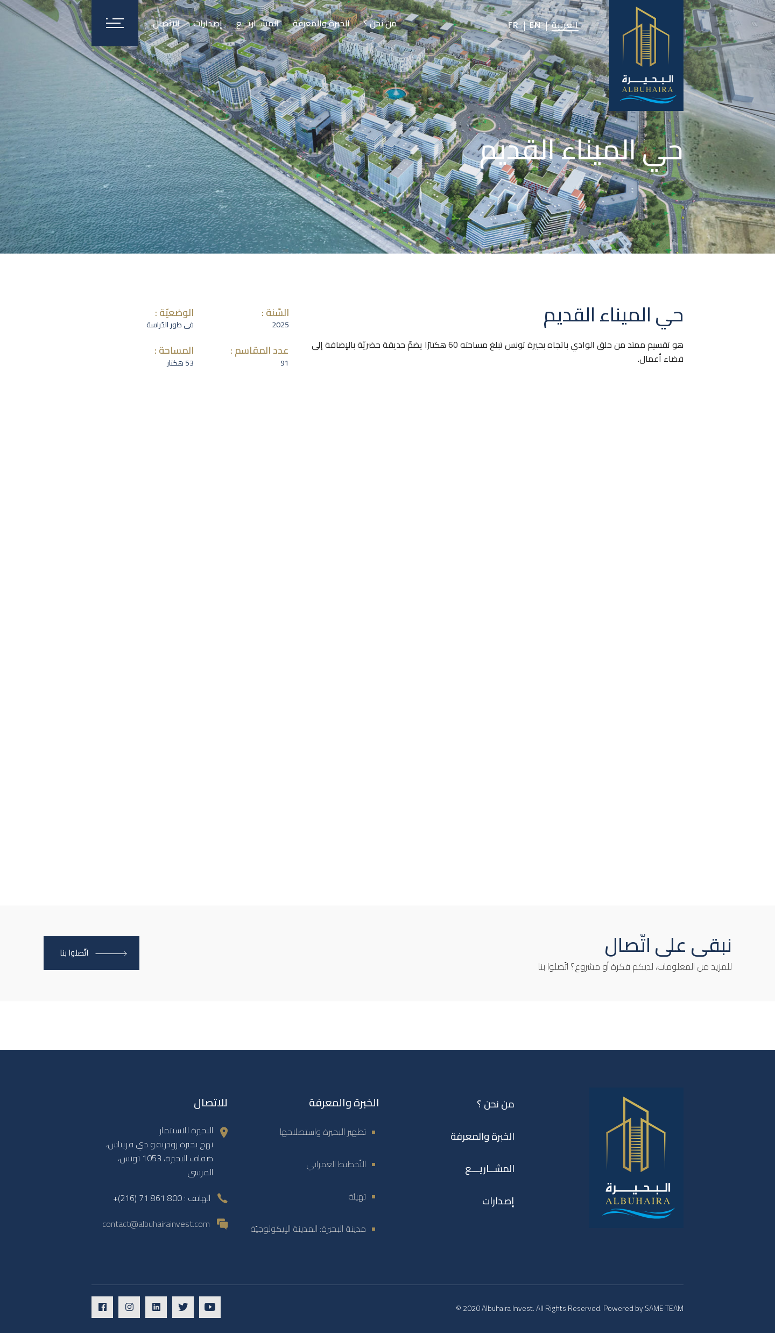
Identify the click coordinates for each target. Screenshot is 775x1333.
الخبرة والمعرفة (482, 1136)
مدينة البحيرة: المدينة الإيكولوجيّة (308, 1228)
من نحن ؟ (496, 1104)
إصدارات (498, 1201)
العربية (565, 25)
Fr (513, 25)
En (535, 25)
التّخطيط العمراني (336, 1164)
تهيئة (357, 1196)
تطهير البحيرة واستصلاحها (323, 1132)
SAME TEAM (664, 1308)
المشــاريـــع (490, 1168)
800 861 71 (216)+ (147, 1198)
